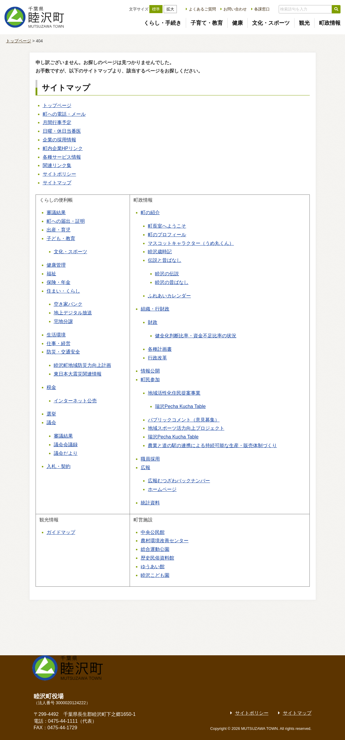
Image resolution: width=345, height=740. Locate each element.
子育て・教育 (207, 23)
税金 (51, 387)
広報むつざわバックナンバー (179, 480)
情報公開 (150, 370)
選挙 (51, 413)
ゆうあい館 (153, 566)
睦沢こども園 (155, 575)
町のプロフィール (167, 234)
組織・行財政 (155, 308)
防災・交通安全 (63, 351)
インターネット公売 (75, 400)
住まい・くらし (63, 290)
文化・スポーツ (271, 23)
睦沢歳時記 (160, 251)
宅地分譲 (63, 321)
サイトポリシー (59, 174)
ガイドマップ (61, 532)
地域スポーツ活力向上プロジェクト (186, 428)
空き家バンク (68, 304)
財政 (152, 322)
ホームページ (162, 489)
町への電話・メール (64, 114)
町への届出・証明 (66, 221)
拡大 (170, 9)
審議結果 (56, 212)
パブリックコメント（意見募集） (184, 419)
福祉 (51, 273)
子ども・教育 (61, 238)
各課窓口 (262, 9)
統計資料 (150, 502)
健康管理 (56, 265)
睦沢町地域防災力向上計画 (82, 365)
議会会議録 (66, 444)
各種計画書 (160, 349)
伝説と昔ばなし (164, 260)
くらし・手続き (162, 23)
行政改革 (157, 357)
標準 (156, 9)
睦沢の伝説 (167, 273)
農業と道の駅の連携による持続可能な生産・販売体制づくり (212, 445)
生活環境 (56, 334)
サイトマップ (57, 182)
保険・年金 (58, 282)
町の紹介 (150, 212)
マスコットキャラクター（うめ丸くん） (191, 243)
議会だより (66, 453)
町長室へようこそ (167, 225)
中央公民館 (153, 532)
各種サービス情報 (62, 157)
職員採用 (150, 458)
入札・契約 (58, 466)
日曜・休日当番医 (62, 131)
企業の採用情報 (59, 139)
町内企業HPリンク (63, 148)
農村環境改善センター (164, 540)
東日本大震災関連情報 (78, 373)
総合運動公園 (155, 549)
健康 (237, 23)
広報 (145, 467)
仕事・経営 (58, 343)
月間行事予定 (57, 122)
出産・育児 (58, 229)
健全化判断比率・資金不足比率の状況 (195, 335)
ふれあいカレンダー (169, 295)
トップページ (18, 40)
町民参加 (150, 379)
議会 (51, 422)
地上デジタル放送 (73, 312)
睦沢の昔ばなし (171, 282)
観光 (304, 23)
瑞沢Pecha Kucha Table (180, 406)
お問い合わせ (235, 9)
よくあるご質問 (202, 9)
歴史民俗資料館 (157, 557)
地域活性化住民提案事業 (174, 393)
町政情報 (330, 23)
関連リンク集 (57, 165)
